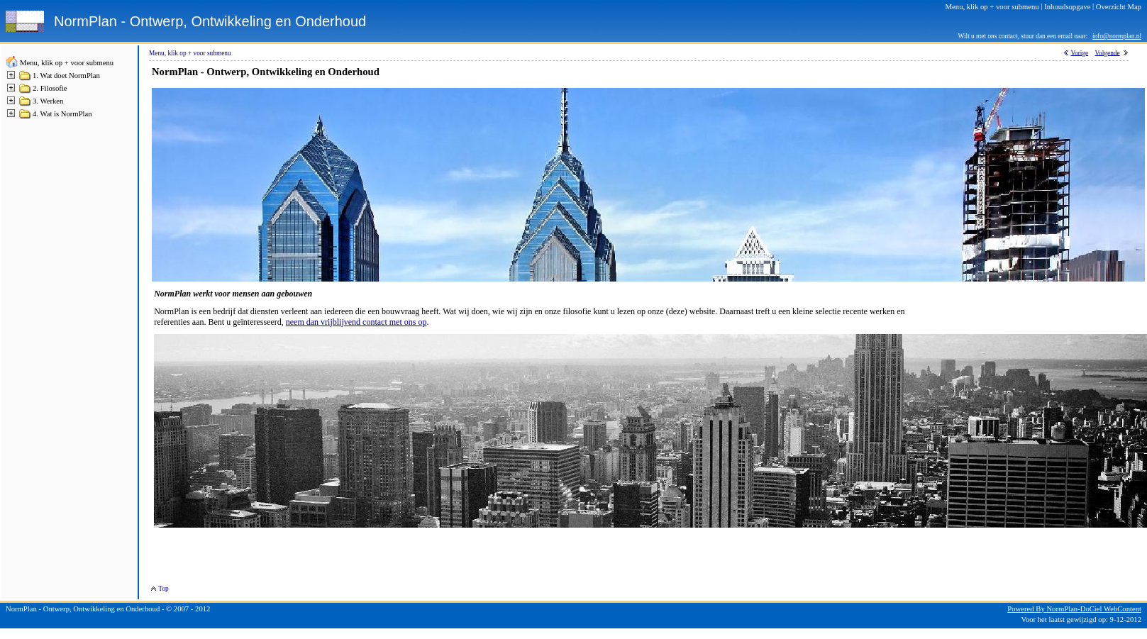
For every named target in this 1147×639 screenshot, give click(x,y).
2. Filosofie (50, 88)
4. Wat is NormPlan (62, 114)
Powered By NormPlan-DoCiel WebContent (1074, 609)
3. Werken (48, 101)
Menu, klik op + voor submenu (66, 63)
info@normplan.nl (1116, 36)
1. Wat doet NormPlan (66, 75)
